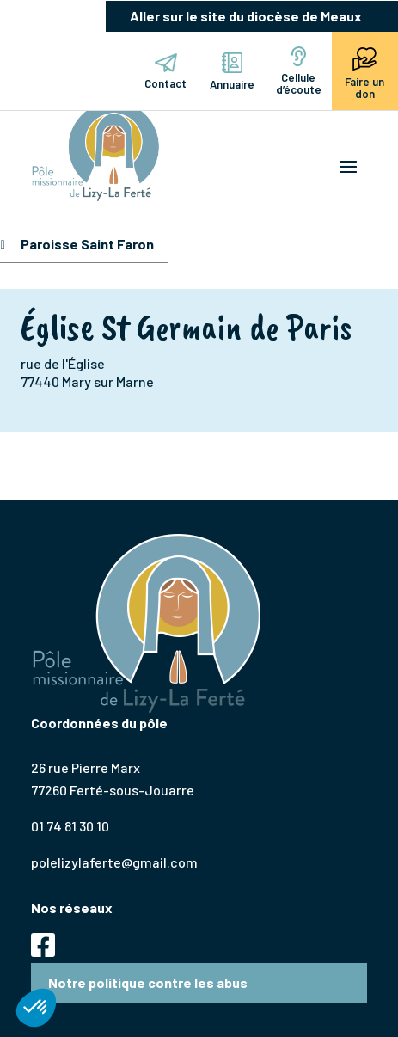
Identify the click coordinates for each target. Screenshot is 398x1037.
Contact (165, 71)
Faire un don (364, 71)
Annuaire (232, 71)
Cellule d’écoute (298, 71)
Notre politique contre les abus (148, 982)
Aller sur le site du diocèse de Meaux (246, 16)
